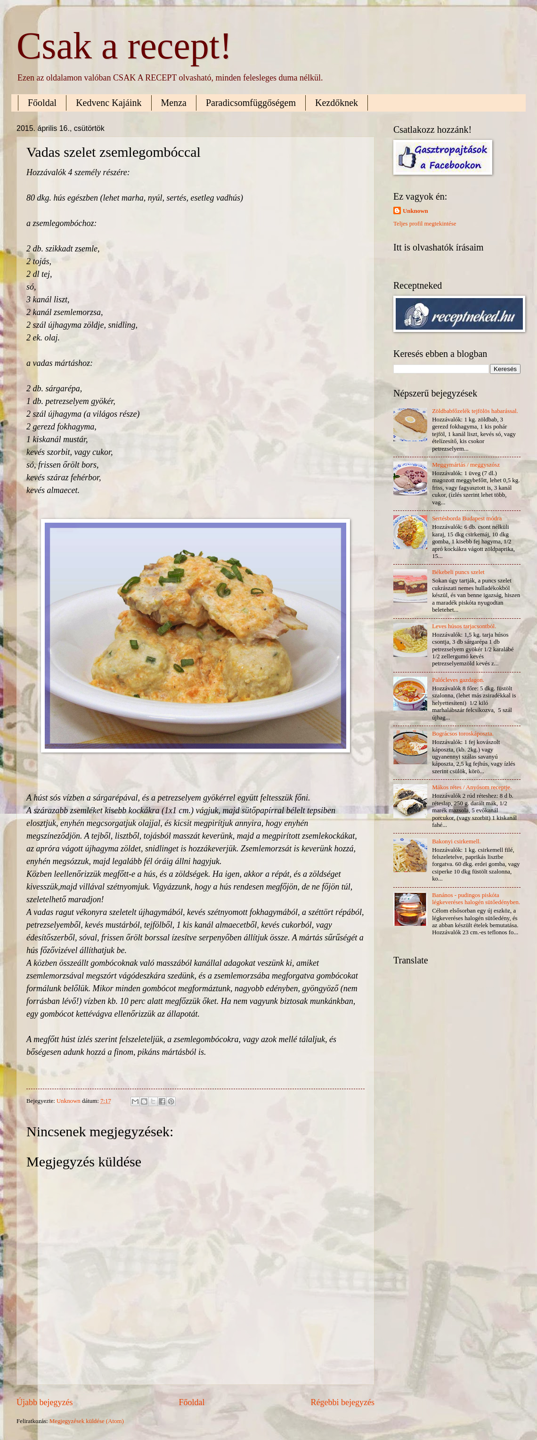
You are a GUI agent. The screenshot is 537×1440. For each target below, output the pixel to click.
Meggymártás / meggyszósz (466, 464)
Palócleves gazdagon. (458, 680)
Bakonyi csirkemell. (456, 841)
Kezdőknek (336, 102)
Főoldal (42, 102)
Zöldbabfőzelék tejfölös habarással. (475, 411)
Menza (174, 102)
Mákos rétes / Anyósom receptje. (472, 787)
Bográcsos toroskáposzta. (463, 733)
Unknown (415, 211)
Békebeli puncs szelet (458, 572)
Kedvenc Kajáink (108, 102)
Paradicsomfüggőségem (251, 102)
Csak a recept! (124, 45)
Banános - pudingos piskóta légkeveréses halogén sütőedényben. (476, 899)
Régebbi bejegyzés (342, 1402)
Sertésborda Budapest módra (467, 518)
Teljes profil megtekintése (424, 223)
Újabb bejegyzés (44, 1402)
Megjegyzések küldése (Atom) (86, 1421)
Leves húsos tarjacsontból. (464, 626)
